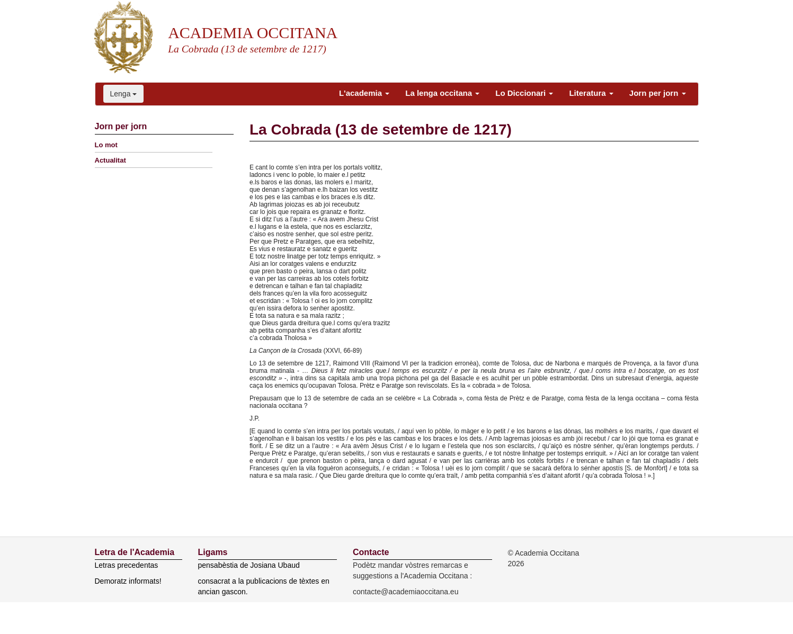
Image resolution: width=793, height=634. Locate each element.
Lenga (123, 94)
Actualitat (110, 160)
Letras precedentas (126, 565)
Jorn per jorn (657, 92)
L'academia (364, 92)
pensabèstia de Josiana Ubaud (249, 565)
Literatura (591, 92)
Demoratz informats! (128, 581)
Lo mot (106, 145)
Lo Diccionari (524, 92)
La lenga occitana (442, 92)
